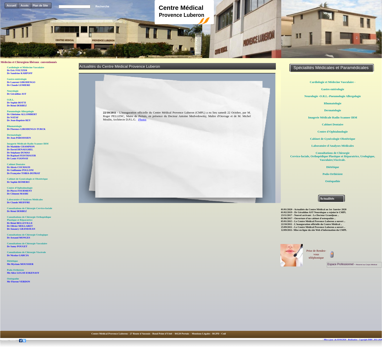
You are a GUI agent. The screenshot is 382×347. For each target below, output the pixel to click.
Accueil (11, 5)
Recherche (102, 6)
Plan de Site (40, 5)
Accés (25, 5)
